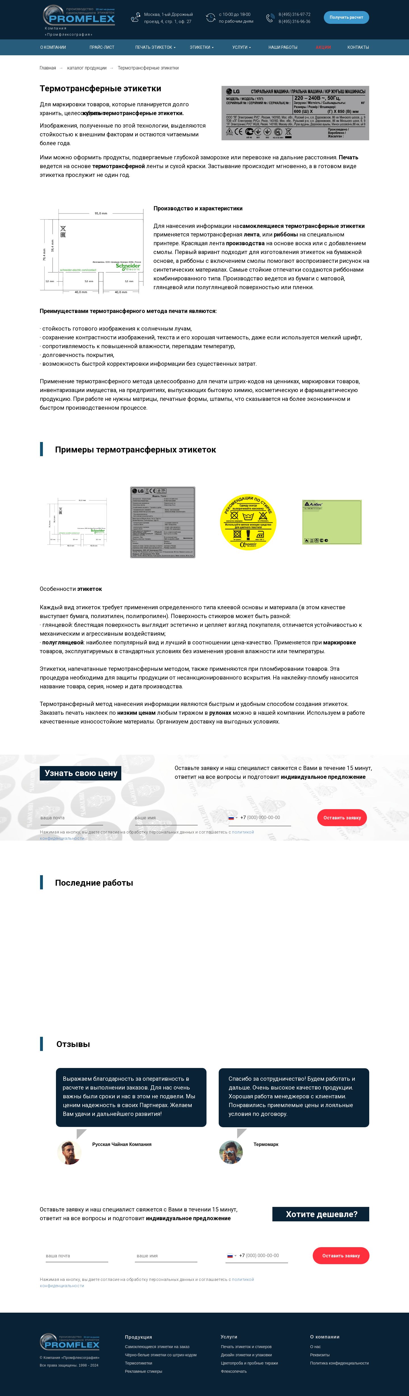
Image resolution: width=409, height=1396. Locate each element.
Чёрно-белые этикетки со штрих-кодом (161, 1355)
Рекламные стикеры (143, 1371)
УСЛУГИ (239, 47)
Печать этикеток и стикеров (246, 1346)
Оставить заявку (342, 817)
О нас (315, 1346)
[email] (79, 817)
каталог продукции (87, 68)
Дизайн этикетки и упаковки (246, 1355)
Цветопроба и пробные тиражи (249, 1363)
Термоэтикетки (138, 1363)
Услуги (229, 1336)
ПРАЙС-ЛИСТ (102, 47)
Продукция (138, 1337)
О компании (325, 1336)
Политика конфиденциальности (339, 1363)
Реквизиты (320, 1355)
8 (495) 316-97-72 (294, 14)
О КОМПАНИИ (53, 47)
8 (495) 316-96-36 (294, 21)
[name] (173, 817)
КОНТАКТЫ (358, 47)
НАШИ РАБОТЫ (283, 47)
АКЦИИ (323, 47)
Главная (48, 68)
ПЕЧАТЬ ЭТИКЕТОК (153, 47)
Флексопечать (234, 1371)
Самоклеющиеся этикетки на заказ (157, 1346)
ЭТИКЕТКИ (200, 47)
